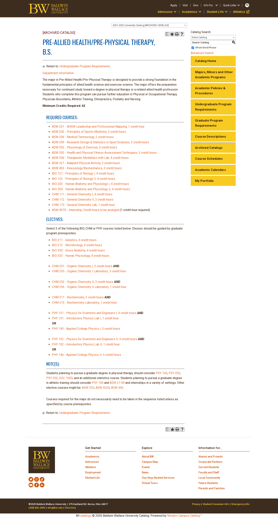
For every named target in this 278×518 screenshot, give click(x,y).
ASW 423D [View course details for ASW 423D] (103, 387)
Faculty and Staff (208, 472)
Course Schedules (209, 159)
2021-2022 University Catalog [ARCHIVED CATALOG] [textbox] (141, 25)
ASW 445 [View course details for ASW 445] (117, 387)
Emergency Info (240, 504)
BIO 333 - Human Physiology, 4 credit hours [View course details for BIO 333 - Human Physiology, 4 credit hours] (80, 255)
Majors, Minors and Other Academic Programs (214, 74)
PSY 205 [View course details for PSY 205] (174, 373)
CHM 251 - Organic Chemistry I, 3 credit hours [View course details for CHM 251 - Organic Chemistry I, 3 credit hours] (82, 266)
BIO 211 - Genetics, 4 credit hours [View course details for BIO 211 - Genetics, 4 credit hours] (74, 240)
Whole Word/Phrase (205, 47)
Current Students (208, 467)
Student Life (217, 12)
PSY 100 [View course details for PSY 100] (161, 373)
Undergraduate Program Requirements (84, 66)
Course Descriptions (210, 136)
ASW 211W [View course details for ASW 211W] (117, 383)
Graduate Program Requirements (209, 123)
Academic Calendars (210, 170)
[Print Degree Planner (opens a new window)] (167, 34)
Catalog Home (205, 61)
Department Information (58, 73)
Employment (93, 472)
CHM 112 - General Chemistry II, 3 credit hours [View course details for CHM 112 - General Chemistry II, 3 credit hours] (82, 199)
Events (146, 467)
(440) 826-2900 (37, 507)
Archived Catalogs (208, 148)
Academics (192, 12)
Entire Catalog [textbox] (199, 37)
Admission (167, 12)
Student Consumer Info (216, 504)
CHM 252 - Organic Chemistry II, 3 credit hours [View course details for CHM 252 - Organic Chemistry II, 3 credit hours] (82, 282)
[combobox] (149, 25)
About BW (148, 456)
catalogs (85, 515)
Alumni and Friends (210, 456)
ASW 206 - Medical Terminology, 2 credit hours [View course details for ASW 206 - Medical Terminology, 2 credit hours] (83, 137)
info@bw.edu (55, 507)
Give (195, 5)
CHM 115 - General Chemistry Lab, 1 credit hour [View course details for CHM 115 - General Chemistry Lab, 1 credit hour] (83, 205)
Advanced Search (202, 53)
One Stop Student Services (158, 477)
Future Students (208, 483)
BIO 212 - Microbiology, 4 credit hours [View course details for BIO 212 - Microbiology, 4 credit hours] (77, 245)
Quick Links (231, 5)
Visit (185, 5)
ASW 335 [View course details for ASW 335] (88, 387)
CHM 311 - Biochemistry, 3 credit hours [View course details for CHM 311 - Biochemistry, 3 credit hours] (78, 297)
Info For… (211, 5)
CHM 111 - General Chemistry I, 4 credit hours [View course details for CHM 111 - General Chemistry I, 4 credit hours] (82, 194)
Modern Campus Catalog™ (184, 515)
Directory (70, 507)
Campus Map (150, 461)
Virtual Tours (150, 483)
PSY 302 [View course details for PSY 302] (52, 378)
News (145, 472)
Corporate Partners (210, 461)
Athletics (241, 12)
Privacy (196, 504)
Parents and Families (211, 488)
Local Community (209, 477)
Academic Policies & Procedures (210, 90)
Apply (173, 5)
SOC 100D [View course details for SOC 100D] (66, 378)
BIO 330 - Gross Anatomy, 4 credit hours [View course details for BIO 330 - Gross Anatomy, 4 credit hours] (78, 250)
